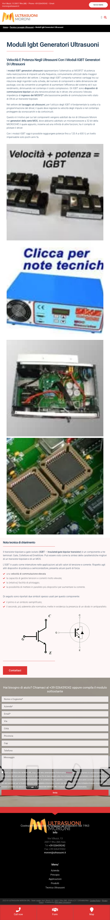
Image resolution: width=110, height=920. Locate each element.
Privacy (69, 773)
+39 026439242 (41, 3)
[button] (101, 17)
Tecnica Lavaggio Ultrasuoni (22, 27)
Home (5, 27)
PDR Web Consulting (63, 902)
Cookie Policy (95, 901)
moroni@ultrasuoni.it (10, 6)
